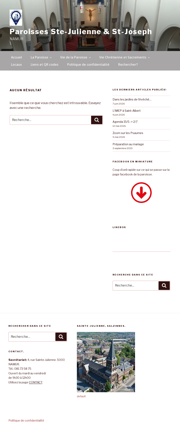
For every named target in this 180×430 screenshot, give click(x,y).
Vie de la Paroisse (76, 57)
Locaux (16, 64)
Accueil (16, 57)
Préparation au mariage (128, 144)
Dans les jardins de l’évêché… (132, 99)
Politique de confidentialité (88, 64)
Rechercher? (128, 64)
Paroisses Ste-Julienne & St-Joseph (81, 31)
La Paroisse (41, 57)
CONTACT (35, 382)
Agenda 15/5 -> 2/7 (125, 121)
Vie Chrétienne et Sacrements (125, 57)
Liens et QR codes (44, 64)
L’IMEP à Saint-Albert (127, 110)
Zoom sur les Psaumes (128, 133)
